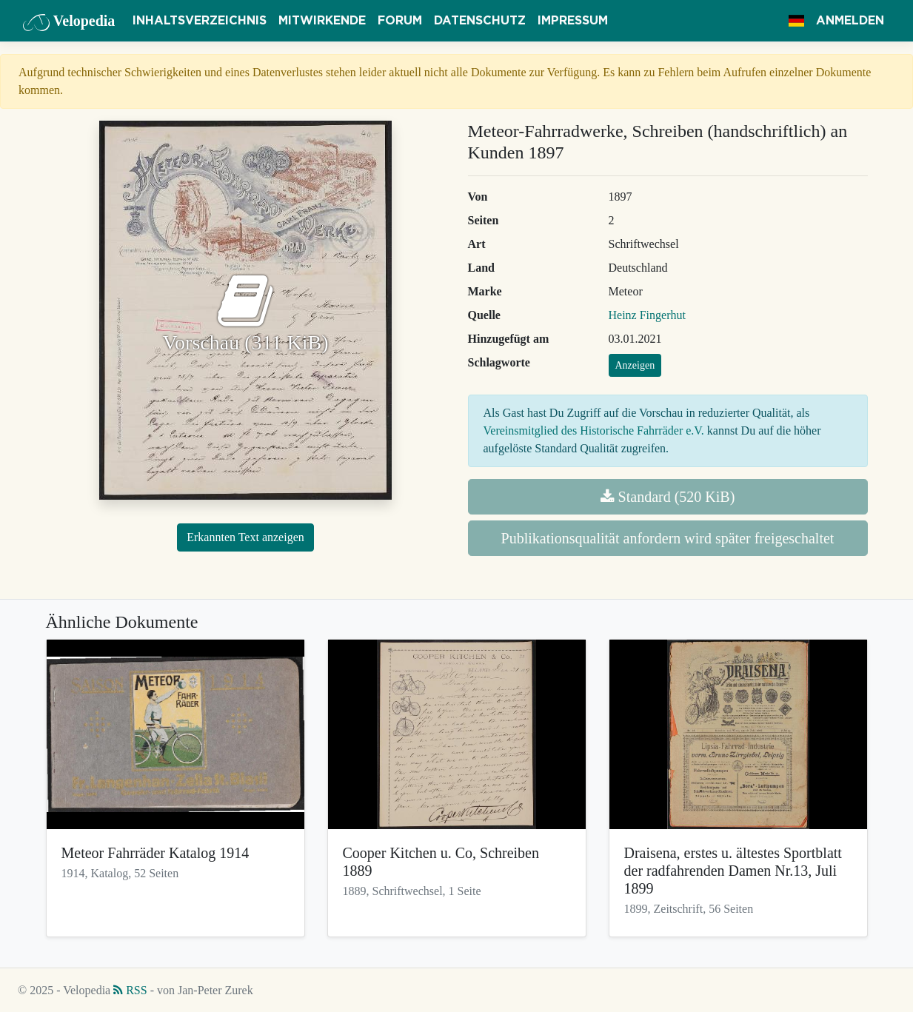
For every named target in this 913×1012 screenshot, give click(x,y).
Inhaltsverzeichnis (200, 21)
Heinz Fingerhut (647, 315)
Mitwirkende (322, 21)
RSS (130, 990)
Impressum (573, 21)
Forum (400, 21)
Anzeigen (635, 365)
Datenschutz (480, 21)
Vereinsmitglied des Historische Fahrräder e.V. (594, 430)
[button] (796, 21)
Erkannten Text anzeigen (245, 537)
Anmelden (850, 21)
